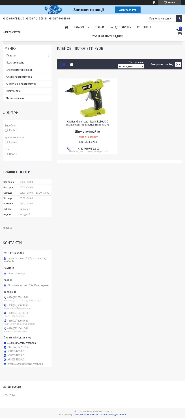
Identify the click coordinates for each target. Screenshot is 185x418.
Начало (66, 27)
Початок (11, 55)
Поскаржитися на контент (86, 414)
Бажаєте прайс (15, 62)
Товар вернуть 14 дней (107, 36)
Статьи (99, 27)
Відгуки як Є (13, 91)
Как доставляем (120, 27)
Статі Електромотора (19, 76)
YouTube (10, 395)
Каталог (79, 27)
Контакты (144, 27)
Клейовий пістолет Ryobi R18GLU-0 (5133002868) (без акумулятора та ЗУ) (87, 123)
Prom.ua (109, 411)
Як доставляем (15, 98)
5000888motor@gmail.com (21, 343)
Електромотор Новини (19, 69)
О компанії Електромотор (21, 84)
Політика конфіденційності (113, 414)
